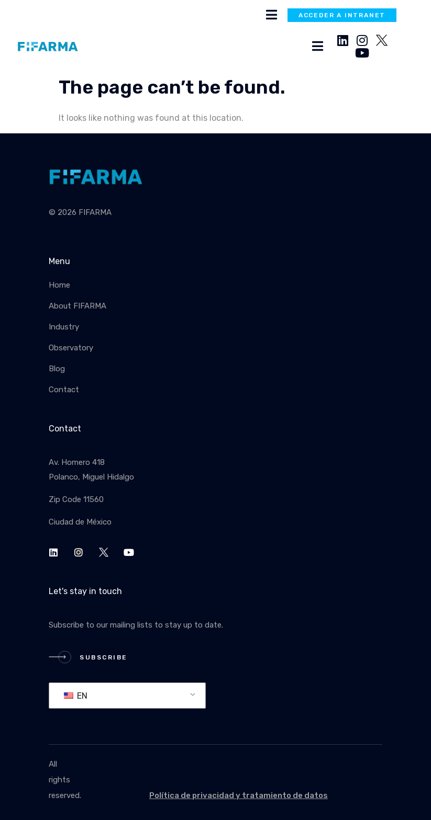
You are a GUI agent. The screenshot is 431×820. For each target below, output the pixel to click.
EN (75, 696)
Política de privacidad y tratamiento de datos (238, 795)
